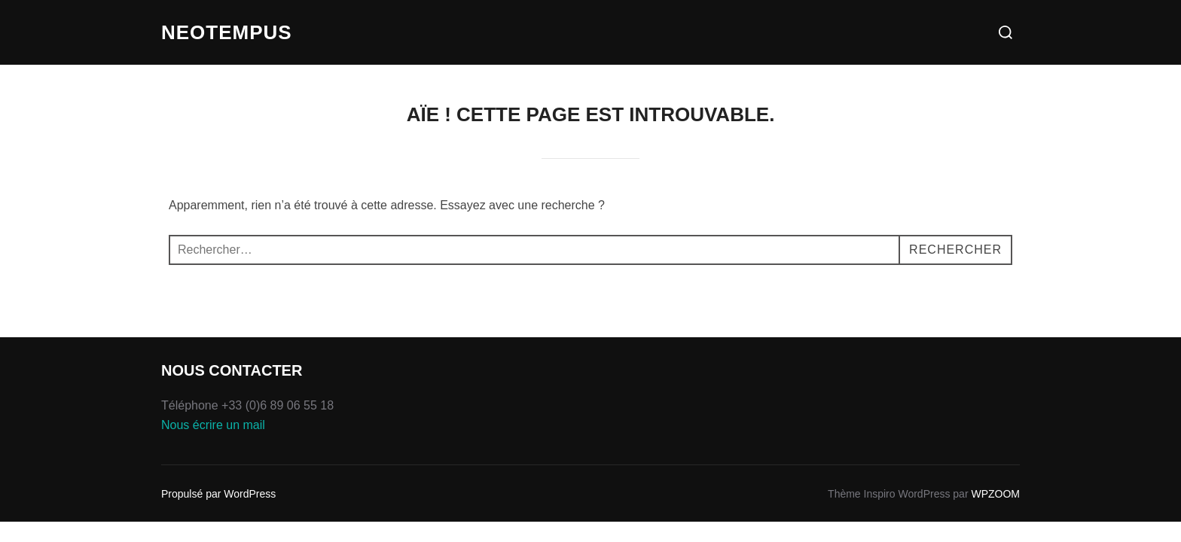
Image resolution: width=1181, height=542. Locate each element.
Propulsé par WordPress (218, 494)
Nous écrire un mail (213, 425)
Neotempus (226, 32)
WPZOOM (995, 494)
